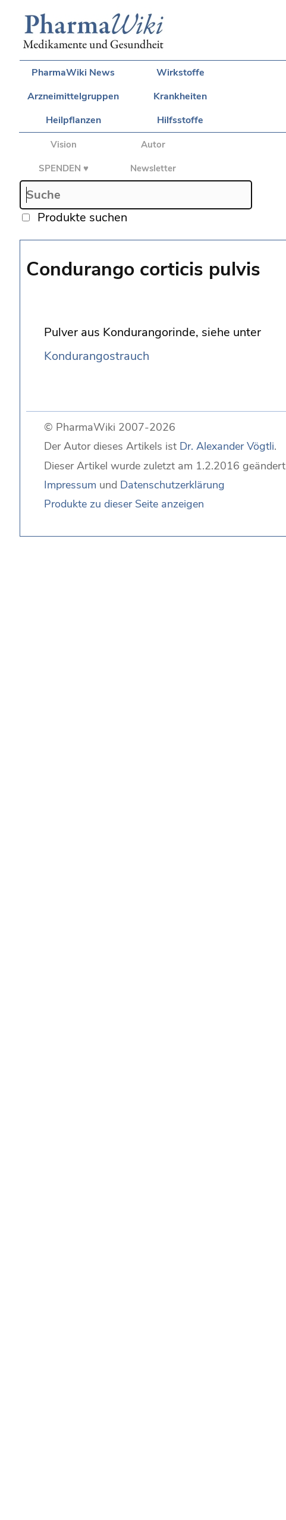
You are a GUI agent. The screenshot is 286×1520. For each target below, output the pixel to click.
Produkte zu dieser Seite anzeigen (124, 504)
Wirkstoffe (180, 72)
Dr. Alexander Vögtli (227, 446)
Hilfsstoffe (180, 120)
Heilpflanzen (73, 120)
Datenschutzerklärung (172, 485)
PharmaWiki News (73, 72)
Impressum (70, 485)
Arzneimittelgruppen (73, 96)
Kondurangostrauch (96, 356)
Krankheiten (180, 96)
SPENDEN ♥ (64, 168)
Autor (153, 145)
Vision (64, 145)
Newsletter (153, 168)
